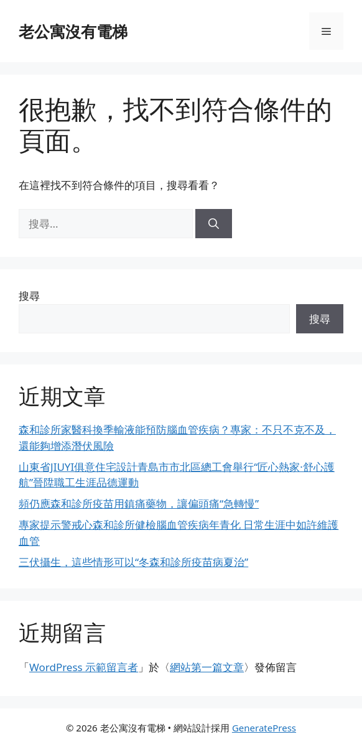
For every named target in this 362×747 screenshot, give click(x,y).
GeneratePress (264, 727)
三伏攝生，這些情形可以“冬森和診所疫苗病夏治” (133, 562)
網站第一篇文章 (207, 667)
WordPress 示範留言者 (83, 667)
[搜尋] (213, 224)
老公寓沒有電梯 (73, 31)
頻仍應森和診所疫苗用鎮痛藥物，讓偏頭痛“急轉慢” (139, 503)
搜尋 (29, 296)
